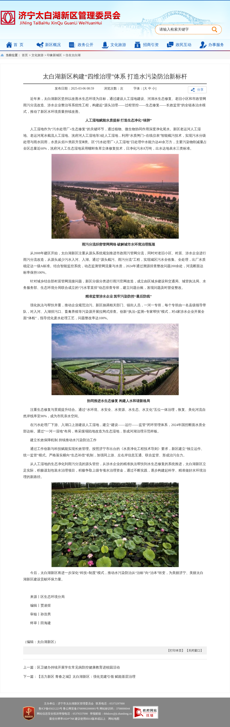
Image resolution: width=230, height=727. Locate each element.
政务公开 (85, 45)
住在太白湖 (73, 55)
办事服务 (216, 45)
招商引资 (151, 45)
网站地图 (112, 718)
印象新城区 (54, 55)
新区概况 (53, 45)
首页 (20, 45)
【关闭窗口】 (194, 650)
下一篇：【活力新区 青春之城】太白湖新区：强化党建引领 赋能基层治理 (79, 676)
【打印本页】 (176, 650)
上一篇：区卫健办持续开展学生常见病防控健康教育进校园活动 (71, 667)
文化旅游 (118, 45)
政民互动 (183, 45)
